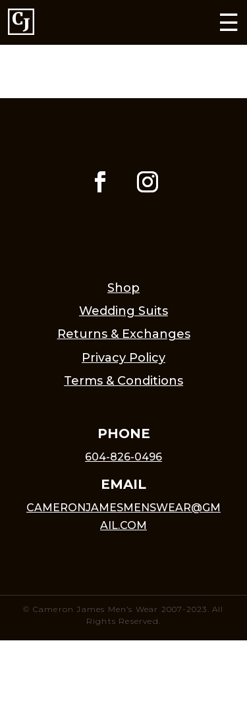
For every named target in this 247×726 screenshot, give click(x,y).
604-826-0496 (123, 457)
